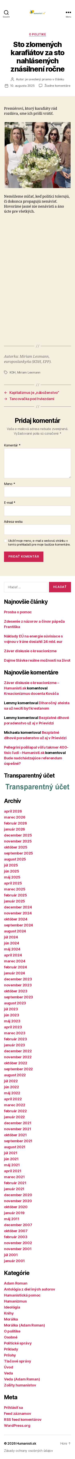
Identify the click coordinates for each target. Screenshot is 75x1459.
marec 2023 (14, 1033)
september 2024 (18, 925)
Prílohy (10, 1355)
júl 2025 (11, 865)
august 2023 (15, 1003)
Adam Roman (15, 1283)
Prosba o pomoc (18, 612)
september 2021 (18, 1141)
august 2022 (15, 1075)
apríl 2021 (12, 1171)
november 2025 (18, 841)
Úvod (8, 1367)
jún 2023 (11, 1015)
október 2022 (15, 1063)
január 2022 (14, 1117)
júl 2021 (10, 1153)
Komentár (12, 445)
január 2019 (14, 1213)
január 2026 (14, 829)
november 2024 (18, 913)
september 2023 (18, 997)
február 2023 (15, 1039)
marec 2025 (14, 889)
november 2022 (18, 1057)
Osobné (10, 1337)
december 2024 (18, 907)
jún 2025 (11, 871)
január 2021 (14, 1189)
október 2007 (16, 1231)
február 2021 (15, 1183)
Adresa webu (13, 522)
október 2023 (15, 991)
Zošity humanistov (20, 1385)
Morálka (11, 1319)
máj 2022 (12, 1093)
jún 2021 (11, 1159)
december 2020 (18, 1195)
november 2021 (17, 1129)
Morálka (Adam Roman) (24, 1325)
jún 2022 (11, 1087)
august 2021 (14, 1147)
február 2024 (15, 967)
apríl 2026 (13, 811)
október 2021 (15, 1135)
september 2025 (18, 853)
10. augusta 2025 (22, 86)
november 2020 (18, 1201)
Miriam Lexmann (28, 372)
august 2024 (15, 931)
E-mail (9, 503)
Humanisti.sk (26, 1443)
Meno (9, 484)
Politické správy (18, 1343)
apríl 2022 (13, 1099)
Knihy (9, 1313)
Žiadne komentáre (57, 86)
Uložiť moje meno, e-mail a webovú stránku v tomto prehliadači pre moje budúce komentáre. (39, 542)
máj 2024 (12, 949)
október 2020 (16, 1207)
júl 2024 (11, 937)
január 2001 (14, 1261)
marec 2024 (14, 961)
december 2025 (18, 835)
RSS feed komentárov (23, 1419)
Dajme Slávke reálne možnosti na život (37, 660)
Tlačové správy (17, 1361)
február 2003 (15, 1237)
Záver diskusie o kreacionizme (30, 651)
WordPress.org (17, 1425)
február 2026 (15, 823)
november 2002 (18, 1243)
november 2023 (18, 985)
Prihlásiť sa (13, 1407)
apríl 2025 (13, 883)
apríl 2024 (13, 955)
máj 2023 (12, 1021)
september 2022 (18, 1069)
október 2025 (15, 847)
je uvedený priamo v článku (44, 79)
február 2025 (15, 895)
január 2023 (14, 1045)
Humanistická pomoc (22, 1295)
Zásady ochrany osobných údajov (28, 1451)
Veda (8, 1373)
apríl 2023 (13, 1027)
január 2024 (14, 973)
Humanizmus (15, 1301)
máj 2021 (12, 1165)
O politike (37, 34)
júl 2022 (11, 1081)
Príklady (11, 1349)
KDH (13, 372)
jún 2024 (11, 943)
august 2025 (15, 859)
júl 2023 (11, 1009)
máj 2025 (12, 877)
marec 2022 (14, 1105)
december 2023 (18, 979)
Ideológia (12, 1307)
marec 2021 (14, 1177)
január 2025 (14, 901)
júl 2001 (11, 1255)
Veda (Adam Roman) (22, 1379)
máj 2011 (11, 1219)
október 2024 (15, 919)
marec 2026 (14, 817)
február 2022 (15, 1111)
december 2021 (17, 1123)
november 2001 (18, 1249)
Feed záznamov (17, 1413)
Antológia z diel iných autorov (29, 1289)
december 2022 (18, 1051)
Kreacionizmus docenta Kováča (31, 693)
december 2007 (18, 1225)
